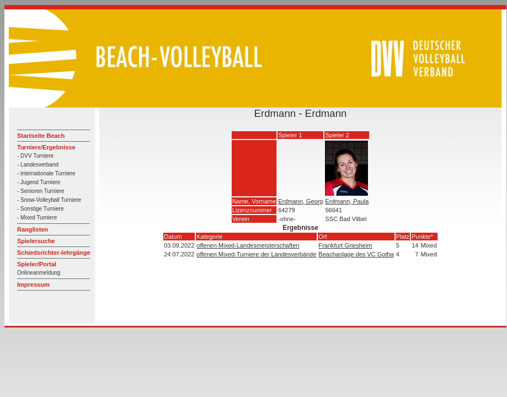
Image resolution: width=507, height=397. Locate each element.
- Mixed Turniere (37, 217)
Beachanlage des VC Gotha (355, 254)
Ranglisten (32, 229)
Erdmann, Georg (300, 201)
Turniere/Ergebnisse (46, 147)
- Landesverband (37, 165)
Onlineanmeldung (38, 273)
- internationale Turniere (46, 173)
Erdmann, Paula (347, 201)
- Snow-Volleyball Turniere (49, 200)
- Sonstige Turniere (40, 209)
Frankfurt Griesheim (345, 245)
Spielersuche (36, 241)
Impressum (33, 284)
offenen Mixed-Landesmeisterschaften (247, 245)
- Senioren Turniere (41, 191)
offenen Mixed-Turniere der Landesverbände (256, 254)
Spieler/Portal (36, 264)
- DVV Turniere (35, 156)
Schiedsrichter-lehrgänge (53, 252)
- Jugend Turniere (38, 182)
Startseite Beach (41, 135)
